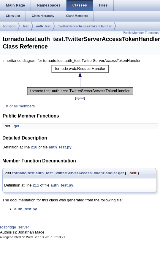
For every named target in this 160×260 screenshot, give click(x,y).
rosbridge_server (14, 227)
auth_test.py (60, 147)
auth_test (43, 26)
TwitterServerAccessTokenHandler (85, 26)
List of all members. (19, 106)
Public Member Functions (141, 33)
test (26, 26)
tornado (9, 26)
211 (36, 185)
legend (80, 98)
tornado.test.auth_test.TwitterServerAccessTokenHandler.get (68, 173)
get (17, 126)
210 (34, 147)
